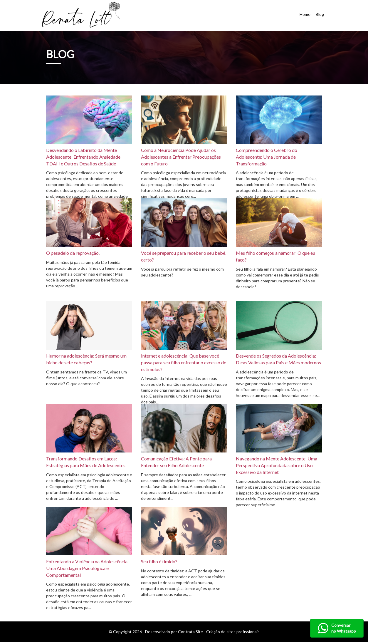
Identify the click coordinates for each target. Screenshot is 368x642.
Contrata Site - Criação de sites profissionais (219, 631)
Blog (320, 14)
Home (305, 14)
